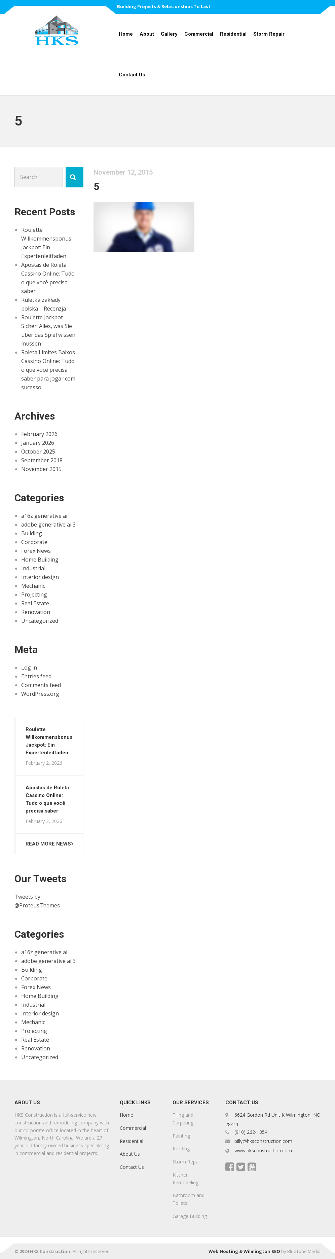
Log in (29, 667)
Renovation (35, 612)
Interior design (40, 577)
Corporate (34, 542)
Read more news (48, 844)
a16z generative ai (44, 515)
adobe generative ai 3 (48, 524)
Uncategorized (39, 620)
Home (126, 34)
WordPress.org (40, 693)
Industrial (33, 568)
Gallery (169, 34)
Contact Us (132, 75)
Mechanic (33, 585)
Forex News (36, 550)
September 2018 (42, 460)
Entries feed (36, 676)
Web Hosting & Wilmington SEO (244, 1251)
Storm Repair (269, 34)
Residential (233, 34)
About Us (130, 1154)
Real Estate (35, 603)
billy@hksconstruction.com (262, 1141)
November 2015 (41, 469)
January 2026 (37, 442)
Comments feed (41, 685)
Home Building (40, 559)
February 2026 (39, 434)
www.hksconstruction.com (262, 1150)
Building (31, 533)
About (147, 34)
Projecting (34, 594)
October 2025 (38, 451)
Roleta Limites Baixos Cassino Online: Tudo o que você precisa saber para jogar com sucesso (48, 370)
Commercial (198, 34)
